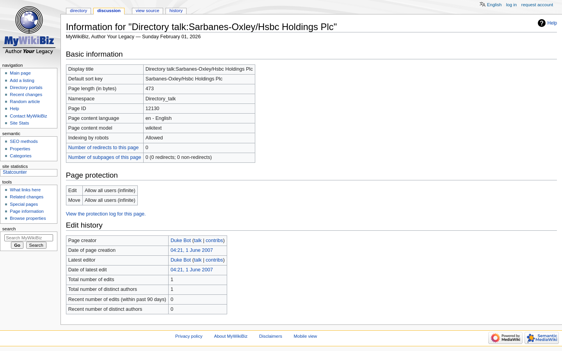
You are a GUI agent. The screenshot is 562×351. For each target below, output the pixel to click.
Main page (20, 73)
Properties (20, 148)
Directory (78, 10)
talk (198, 240)
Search (9, 228)
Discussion (109, 10)
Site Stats (19, 123)
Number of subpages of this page (104, 157)
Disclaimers (270, 336)
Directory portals (26, 87)
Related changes (26, 196)
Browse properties (28, 218)
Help (552, 23)
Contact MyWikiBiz (28, 116)
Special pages (24, 204)
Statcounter (15, 172)
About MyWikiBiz (231, 336)
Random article (25, 101)
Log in (511, 4)
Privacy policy (189, 336)
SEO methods (23, 141)
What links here (25, 189)
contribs (214, 240)
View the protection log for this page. (106, 214)
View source (147, 10)
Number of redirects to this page (103, 147)
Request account (537, 4)
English (494, 4)
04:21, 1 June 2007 (192, 250)
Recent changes (26, 94)
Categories (20, 155)
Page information (27, 211)
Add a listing (22, 80)
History (176, 10)
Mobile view (305, 336)
